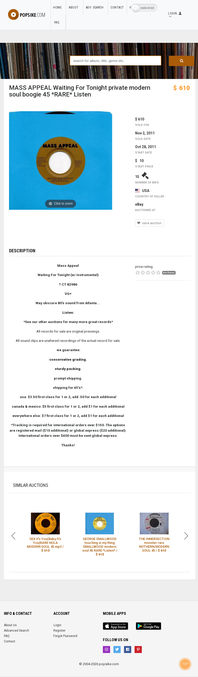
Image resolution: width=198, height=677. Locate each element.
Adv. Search (95, 7)
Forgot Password (65, 636)
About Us (10, 625)
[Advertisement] (162, 315)
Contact (117, 7)
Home (58, 7)
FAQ (58, 22)
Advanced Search (16, 630)
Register (59, 630)
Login (57, 625)
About (74, 7)
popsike (26, 14)
